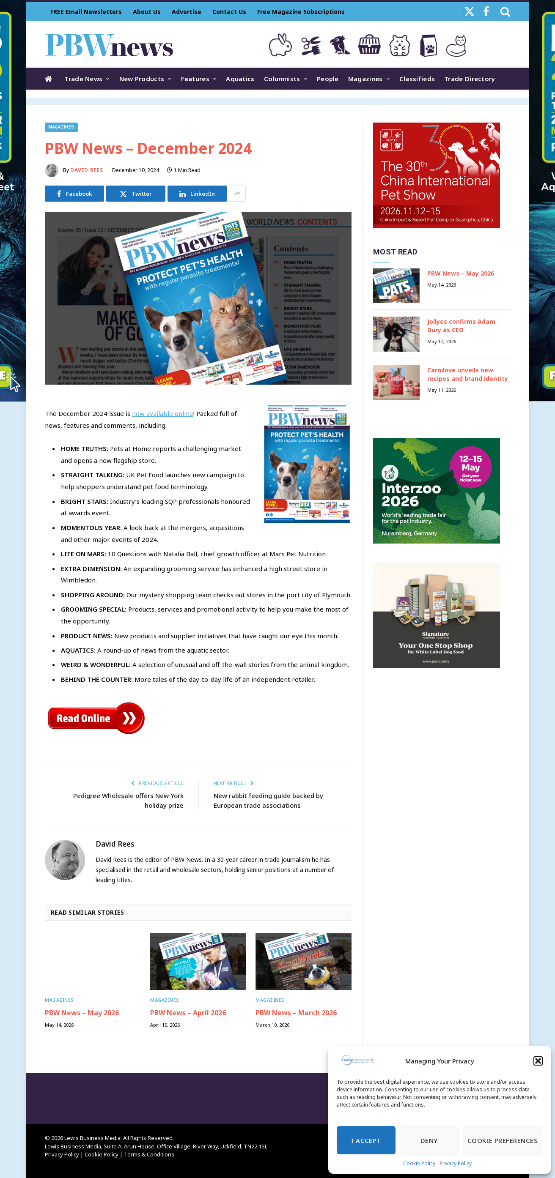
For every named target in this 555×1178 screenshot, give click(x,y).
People (328, 78)
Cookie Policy (419, 1163)
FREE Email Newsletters (86, 12)
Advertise (186, 12)
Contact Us (229, 12)
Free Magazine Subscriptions (301, 12)
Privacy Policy (456, 1163)
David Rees (86, 170)
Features (195, 78)
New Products (142, 78)
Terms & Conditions (149, 1154)
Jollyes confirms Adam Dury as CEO (461, 325)
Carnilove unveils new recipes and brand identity (467, 374)
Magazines (365, 78)
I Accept (366, 1140)
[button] (538, 1061)
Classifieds (417, 78)
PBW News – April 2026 (188, 1013)
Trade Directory (469, 78)
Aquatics (240, 78)
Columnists (282, 78)
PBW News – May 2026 (82, 1013)
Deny (429, 1140)
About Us (147, 12)
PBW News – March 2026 (296, 1013)
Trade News (83, 78)
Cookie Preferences (502, 1140)
